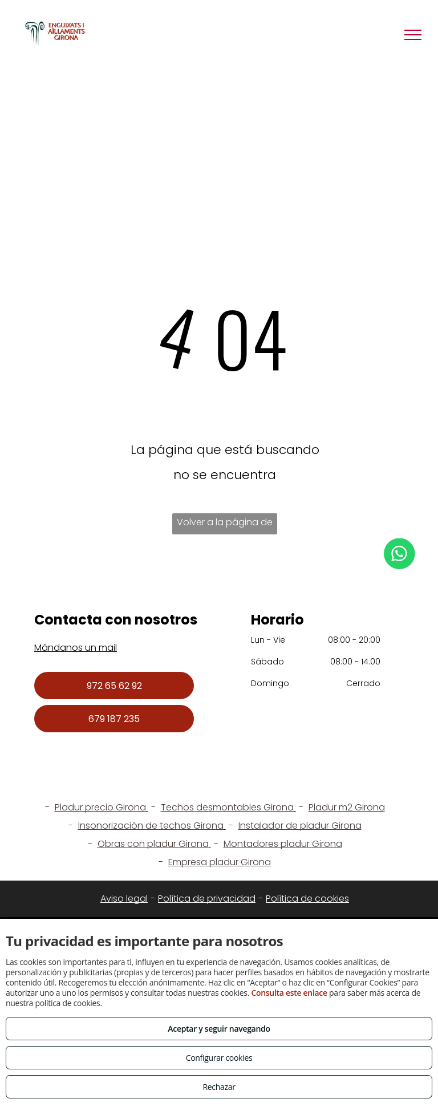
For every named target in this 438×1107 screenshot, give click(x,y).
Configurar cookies (219, 1057)
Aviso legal (124, 898)
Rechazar (218, 1086)
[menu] (413, 35)
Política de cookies (307, 898)
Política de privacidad (207, 898)
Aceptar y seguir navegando (219, 1028)
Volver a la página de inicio (225, 525)
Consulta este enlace (289, 992)
